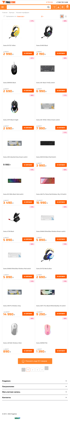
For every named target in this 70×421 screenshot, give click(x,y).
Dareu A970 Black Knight (11, 120)
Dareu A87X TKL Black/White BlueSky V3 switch (49, 306)
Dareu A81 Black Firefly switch (46, 83)
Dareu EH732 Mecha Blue (44, 268)
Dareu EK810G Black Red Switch (47, 157)
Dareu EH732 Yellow (10, 45)
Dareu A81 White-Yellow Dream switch (48, 120)
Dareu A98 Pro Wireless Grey (12, 306)
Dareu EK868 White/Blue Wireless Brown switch (49, 232)
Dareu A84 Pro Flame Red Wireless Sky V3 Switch (50, 195)
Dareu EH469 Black (42, 45)
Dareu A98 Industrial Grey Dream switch (16, 157)
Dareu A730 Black (9, 231)
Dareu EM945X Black (10, 83)
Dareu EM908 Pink (42, 343)
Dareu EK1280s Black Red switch (14, 194)
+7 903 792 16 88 (62, 2)
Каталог (2, 7)
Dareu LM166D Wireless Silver (13, 343)
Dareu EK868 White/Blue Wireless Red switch (18, 268)
